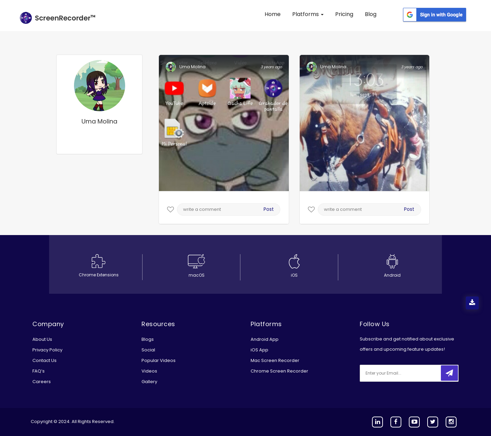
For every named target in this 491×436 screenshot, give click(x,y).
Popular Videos (159, 360)
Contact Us (44, 360)
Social (148, 350)
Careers (41, 381)
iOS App (259, 350)
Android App (265, 339)
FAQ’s (38, 371)
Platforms (308, 14)
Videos (149, 371)
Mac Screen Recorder (275, 360)
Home (273, 14)
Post (269, 209)
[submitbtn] (449, 373)
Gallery (149, 381)
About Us (42, 339)
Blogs (148, 339)
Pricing (344, 14)
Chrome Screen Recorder (279, 371)
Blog (370, 14)
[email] (405, 373)
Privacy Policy (47, 350)
